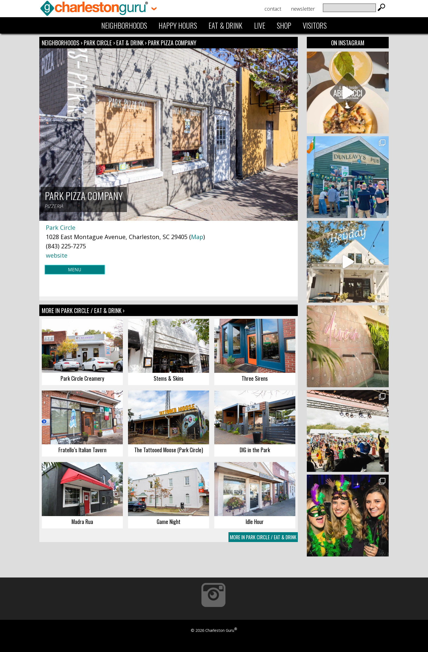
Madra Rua (82, 521)
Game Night (168, 521)
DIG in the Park (255, 450)
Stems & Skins (168, 378)
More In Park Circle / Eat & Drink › (83, 310)
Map (197, 237)
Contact (272, 8)
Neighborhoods (124, 25)
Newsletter (303, 8)
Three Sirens (255, 378)
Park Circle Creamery (82, 378)
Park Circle (98, 42)
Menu (74, 270)
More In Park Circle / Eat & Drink (263, 537)
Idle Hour (255, 521)
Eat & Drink (225, 25)
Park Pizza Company (172, 42)
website (56, 255)
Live (259, 25)
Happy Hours (178, 25)
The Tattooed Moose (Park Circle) (168, 450)
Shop (284, 25)
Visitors (315, 25)
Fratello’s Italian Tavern (82, 450)
